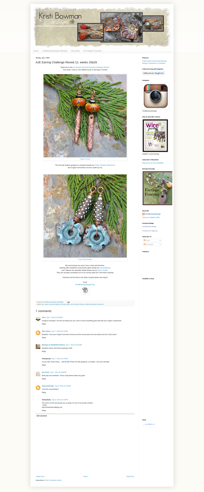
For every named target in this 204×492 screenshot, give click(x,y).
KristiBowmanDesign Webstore (54, 51)
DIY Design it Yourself (92, 51)
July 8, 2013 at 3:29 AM (63, 386)
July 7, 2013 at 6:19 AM (60, 331)
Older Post (130, 476)
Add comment (41, 416)
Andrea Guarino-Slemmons (104, 165)
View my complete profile (151, 217)
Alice (44, 317)
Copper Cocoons (85, 159)
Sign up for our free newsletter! (153, 163)
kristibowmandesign (91, 304)
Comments (148, 244)
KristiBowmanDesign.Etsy (85, 285)
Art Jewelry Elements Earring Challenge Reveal (90, 67)
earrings (63, 304)
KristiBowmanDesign (153, 214)
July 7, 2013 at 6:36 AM (74, 345)
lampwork (101, 304)
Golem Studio (102, 270)
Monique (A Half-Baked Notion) (53, 345)
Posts (147, 240)
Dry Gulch (45, 372)
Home (36, 51)
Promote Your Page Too (149, 231)
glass (68, 304)
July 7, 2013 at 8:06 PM (58, 372)
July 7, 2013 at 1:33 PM (60, 359)
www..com (150, 424)
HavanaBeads (104, 268)
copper (46, 304)
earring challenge (54, 304)
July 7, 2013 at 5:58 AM (54, 317)
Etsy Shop (75, 51)
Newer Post (40, 476)
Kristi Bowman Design (149, 226)
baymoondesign (48, 386)
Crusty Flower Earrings (85, 259)
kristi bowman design (77, 304)
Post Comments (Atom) (53, 480)
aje (42, 304)
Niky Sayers (46, 331)
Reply (44, 324)
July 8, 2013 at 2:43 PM (60, 400)
